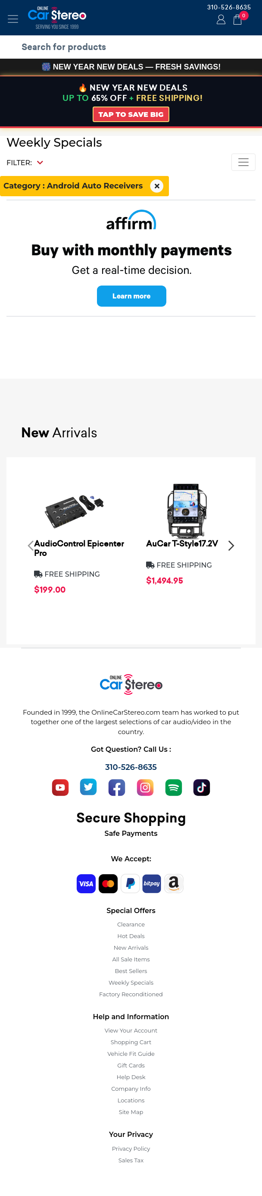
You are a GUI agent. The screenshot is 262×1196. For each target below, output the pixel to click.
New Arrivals (131, 947)
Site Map (131, 1111)
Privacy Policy (131, 1148)
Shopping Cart (131, 1042)
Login (220, 20)
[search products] (133, 47)
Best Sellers (131, 970)
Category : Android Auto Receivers (84, 186)
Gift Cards (131, 1065)
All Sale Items (131, 959)
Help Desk (131, 1077)
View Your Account (131, 1030)
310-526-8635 (229, 7)
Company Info (130, 1088)
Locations (131, 1100)
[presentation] (30, 545)
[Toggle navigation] (12, 19)
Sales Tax (131, 1160)
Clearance (131, 924)
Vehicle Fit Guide (131, 1053)
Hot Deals (130, 935)
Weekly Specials (131, 982)
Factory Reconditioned (131, 994)
